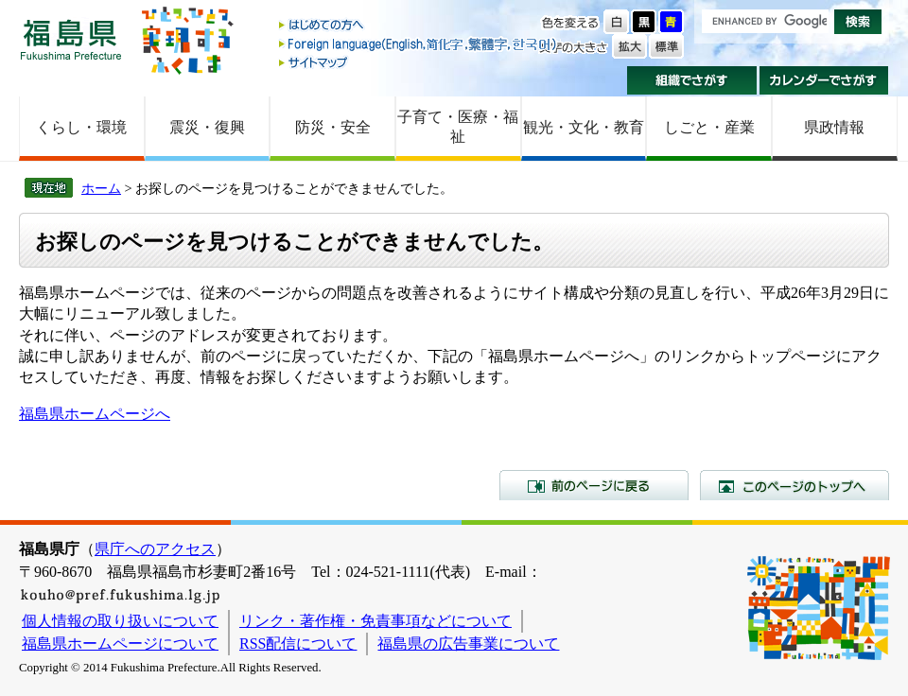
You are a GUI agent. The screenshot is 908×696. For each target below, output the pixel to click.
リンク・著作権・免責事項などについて (375, 621)
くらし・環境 (81, 127)
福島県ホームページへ (94, 414)
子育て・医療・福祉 (457, 127)
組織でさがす (692, 80)
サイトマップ (419, 62)
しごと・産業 (709, 127)
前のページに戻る (594, 485)
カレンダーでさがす (824, 80)
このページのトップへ (794, 485)
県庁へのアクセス (155, 549)
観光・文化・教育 (583, 127)
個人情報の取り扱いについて (120, 621)
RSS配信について (298, 643)
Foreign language (419, 44)
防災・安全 (333, 127)
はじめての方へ (419, 26)
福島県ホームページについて (120, 643)
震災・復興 (207, 127)
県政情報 (834, 127)
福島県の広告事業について (468, 643)
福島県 (71, 39)
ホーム (101, 188)
